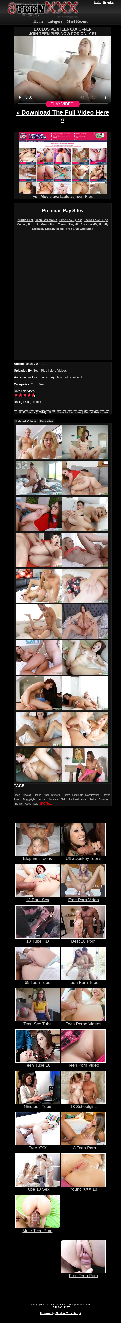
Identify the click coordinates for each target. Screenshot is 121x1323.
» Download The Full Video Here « (62, 116)
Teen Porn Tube (83, 980)
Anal (46, 795)
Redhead (74, 799)
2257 (51, 412)
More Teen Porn (37, 1228)
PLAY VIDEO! (63, 104)
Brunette (55, 795)
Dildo (63, 799)
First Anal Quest (70, 220)
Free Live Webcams (79, 229)
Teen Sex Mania (46, 220)
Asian (84, 799)
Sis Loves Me (54, 229)
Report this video (96, 412)
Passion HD (89, 224)
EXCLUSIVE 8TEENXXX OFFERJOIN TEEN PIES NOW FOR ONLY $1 (63, 31)
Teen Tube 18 (37, 1063)
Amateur (53, 799)
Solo (35, 803)
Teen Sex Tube (37, 1021)
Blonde (37, 795)
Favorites (46, 421)
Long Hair (77, 795)
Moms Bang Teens (53, 224)
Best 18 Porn (83, 939)
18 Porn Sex (37, 897)
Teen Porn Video (83, 1063)
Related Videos (25, 421)
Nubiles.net (25, 220)
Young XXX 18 (83, 1187)
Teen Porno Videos (83, 1021)
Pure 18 (33, 224)
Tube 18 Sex (37, 1187)
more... (46, 803)
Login (97, 2)
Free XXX (37, 1146)
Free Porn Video (83, 897)
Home (38, 21)
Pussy (66, 795)
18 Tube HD (37, 939)
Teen (42, 384)
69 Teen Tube (37, 980)
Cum (34, 384)
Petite (93, 799)
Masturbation (92, 795)
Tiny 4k (74, 224)
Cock (28, 803)
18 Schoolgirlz (83, 1104)
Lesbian (42, 799)
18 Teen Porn (83, 1146)
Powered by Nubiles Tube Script (60, 1313)
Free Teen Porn (83, 1273)
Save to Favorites (69, 412)
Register (108, 2)
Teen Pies (40, 370)
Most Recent (77, 21)
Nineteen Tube (37, 1104)
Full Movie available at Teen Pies (63, 194)
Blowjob (26, 795)
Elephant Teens (37, 856)
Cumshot (103, 799)
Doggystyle (29, 799)
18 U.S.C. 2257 (60, 1307)
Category (55, 21)
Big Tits (19, 803)
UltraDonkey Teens (83, 856)
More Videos (58, 370)
